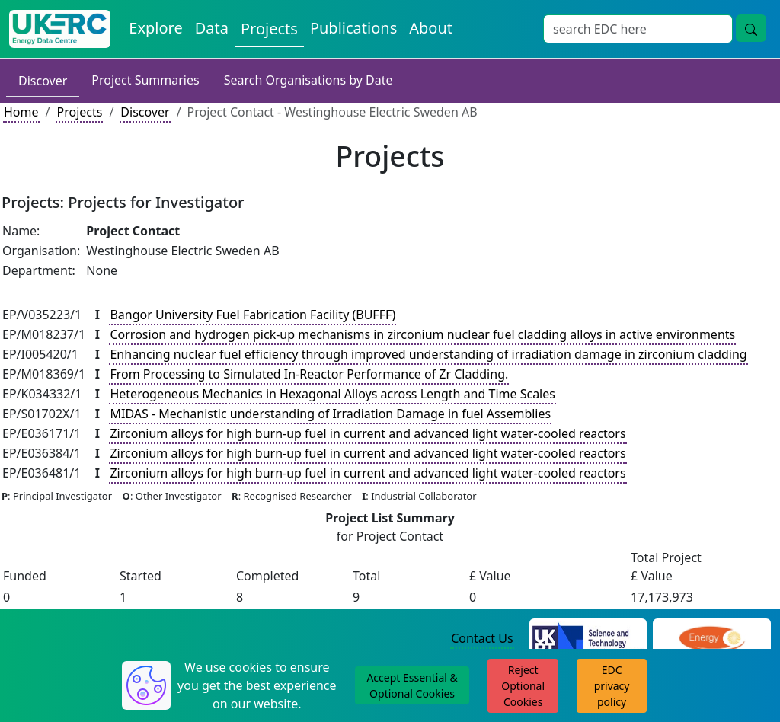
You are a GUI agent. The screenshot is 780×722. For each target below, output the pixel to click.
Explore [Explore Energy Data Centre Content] (155, 28)
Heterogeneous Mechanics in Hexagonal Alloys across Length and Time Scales (332, 393)
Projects (79, 112)
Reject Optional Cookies (523, 686)
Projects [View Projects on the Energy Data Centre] (269, 28)
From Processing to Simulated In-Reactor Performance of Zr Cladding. (309, 374)
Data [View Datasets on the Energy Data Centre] (212, 28)
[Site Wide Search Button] (751, 28)
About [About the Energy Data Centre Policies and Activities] (430, 28)
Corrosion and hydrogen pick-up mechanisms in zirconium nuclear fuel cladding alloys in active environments (422, 334)
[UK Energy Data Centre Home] (59, 29)
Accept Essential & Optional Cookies (411, 685)
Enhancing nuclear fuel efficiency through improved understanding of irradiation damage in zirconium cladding (428, 354)
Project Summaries (145, 80)
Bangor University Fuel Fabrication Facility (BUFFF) (252, 314)
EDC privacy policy (612, 686)
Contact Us (482, 638)
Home (21, 112)
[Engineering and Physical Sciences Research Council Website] (712, 639)
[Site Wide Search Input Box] (638, 28)
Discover (42, 80)
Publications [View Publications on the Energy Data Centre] (353, 28)
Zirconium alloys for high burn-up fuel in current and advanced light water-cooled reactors (367, 433)
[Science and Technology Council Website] (588, 639)
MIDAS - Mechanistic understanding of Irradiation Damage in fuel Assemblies (330, 413)
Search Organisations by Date (308, 80)
